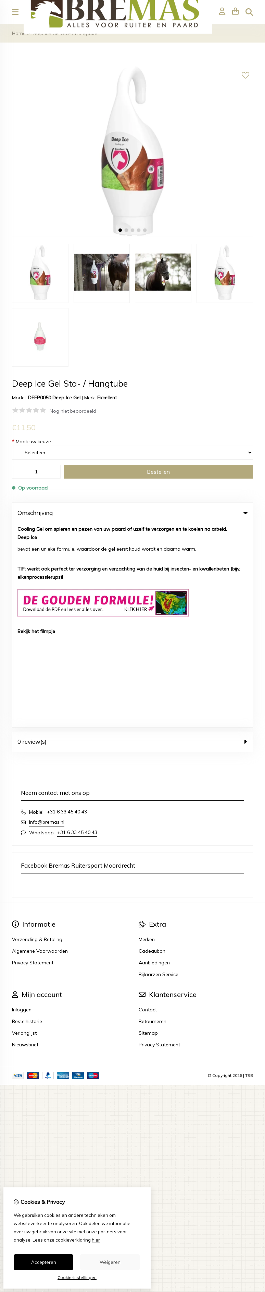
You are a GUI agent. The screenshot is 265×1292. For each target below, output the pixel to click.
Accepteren (43, 1262)
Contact (148, 805)
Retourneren (152, 817)
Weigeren (110, 1262)
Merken (147, 735)
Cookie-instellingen (77, 1277)
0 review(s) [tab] (132, 537)
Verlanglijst (24, 829)
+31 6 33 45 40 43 (67, 607)
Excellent (107, 398)
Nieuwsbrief (25, 840)
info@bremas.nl (46, 618)
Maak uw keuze (31, 441)
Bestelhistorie (27, 817)
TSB (249, 871)
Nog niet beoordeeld (73, 411)
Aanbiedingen (154, 758)
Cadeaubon (152, 747)
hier (96, 1240)
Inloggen (21, 805)
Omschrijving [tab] (132, 512)
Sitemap (148, 829)
